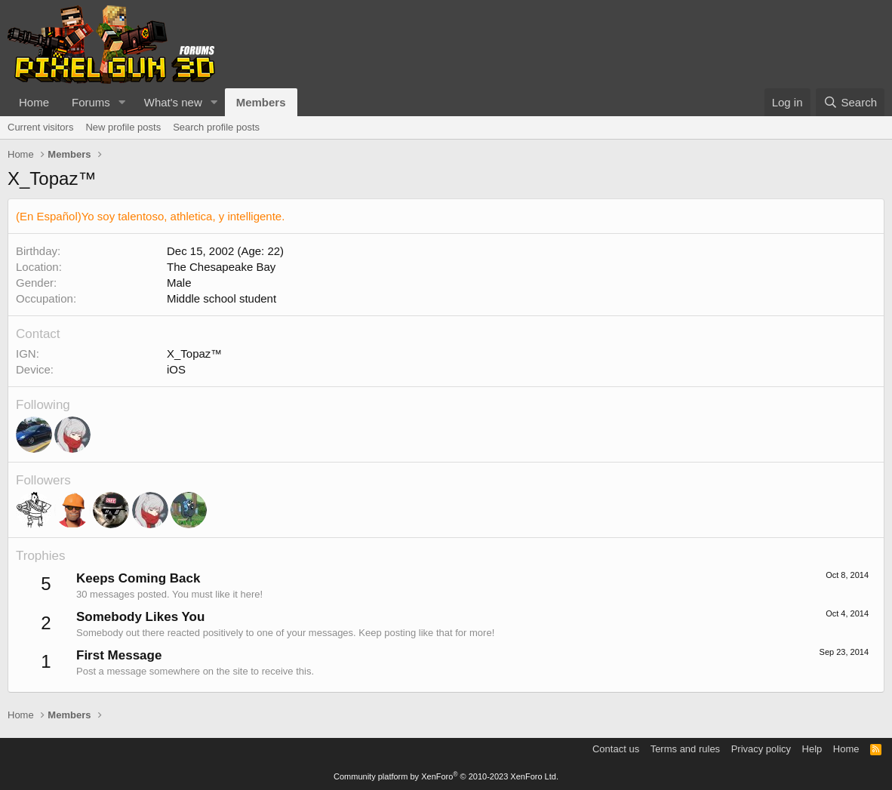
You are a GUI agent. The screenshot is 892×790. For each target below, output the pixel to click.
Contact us (615, 749)
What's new (173, 102)
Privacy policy (761, 749)
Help (812, 749)
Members (261, 102)
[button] (122, 102)
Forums (91, 102)
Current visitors (40, 127)
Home (34, 102)
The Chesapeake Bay (221, 266)
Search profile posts (216, 127)
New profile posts (123, 127)
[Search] (850, 102)
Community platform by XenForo (446, 776)
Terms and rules (685, 749)
